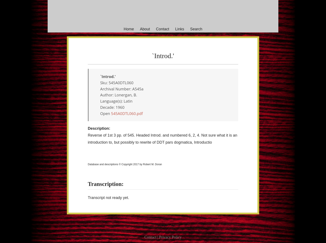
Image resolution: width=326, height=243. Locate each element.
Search (196, 29)
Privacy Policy (170, 237)
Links (179, 29)
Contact (162, 29)
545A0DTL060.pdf (127, 113)
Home (129, 29)
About (145, 29)
